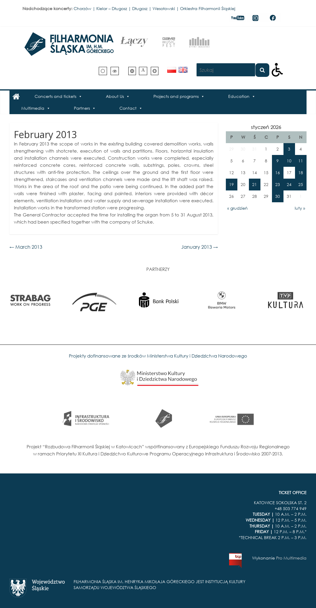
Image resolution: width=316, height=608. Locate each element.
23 (277, 184)
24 (289, 184)
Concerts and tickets (55, 96)
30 (277, 196)
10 (289, 161)
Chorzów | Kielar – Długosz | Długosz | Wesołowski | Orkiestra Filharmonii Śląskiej (154, 8)
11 (300, 161)
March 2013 (25, 247)
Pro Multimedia (291, 558)
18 (300, 172)
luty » (300, 208)
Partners (82, 108)
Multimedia (32, 108)
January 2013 (199, 247)
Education (238, 96)
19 (231, 184)
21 (254, 184)
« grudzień (237, 208)
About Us (115, 96)
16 (277, 172)
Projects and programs (176, 96)
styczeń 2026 (266, 127)
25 (300, 184)
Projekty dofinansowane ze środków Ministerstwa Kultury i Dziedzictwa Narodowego (158, 356)
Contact (128, 108)
